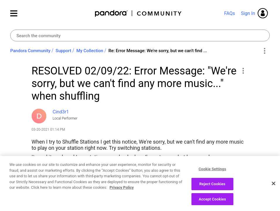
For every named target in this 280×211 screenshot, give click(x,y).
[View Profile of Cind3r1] (61, 112)
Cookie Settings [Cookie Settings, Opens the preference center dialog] (212, 172)
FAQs (229, 13)
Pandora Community (138, 13)
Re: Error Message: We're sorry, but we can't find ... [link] (157, 50)
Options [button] (264, 51)
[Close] (273, 186)
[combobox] (140, 35)
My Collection (90, 50)
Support (63, 50)
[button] (243, 70)
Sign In (248, 13)
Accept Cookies (212, 202)
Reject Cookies (212, 187)
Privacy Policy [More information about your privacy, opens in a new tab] (122, 190)
